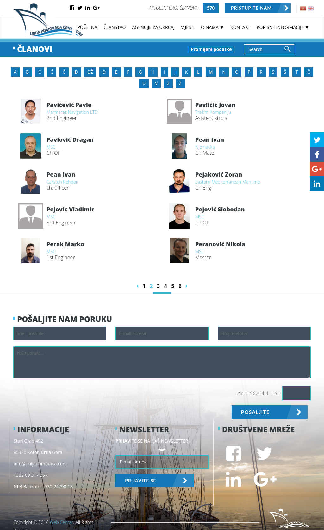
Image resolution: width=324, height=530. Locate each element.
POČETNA (87, 27)
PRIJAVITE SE (140, 480)
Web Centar (61, 522)
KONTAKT (240, 27)
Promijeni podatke (211, 49)
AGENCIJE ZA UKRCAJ (153, 27)
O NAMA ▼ (212, 27)
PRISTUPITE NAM (251, 7)
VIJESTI (188, 27)
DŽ (90, 72)
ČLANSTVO (114, 27)
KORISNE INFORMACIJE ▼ (283, 27)
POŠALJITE (255, 412)
